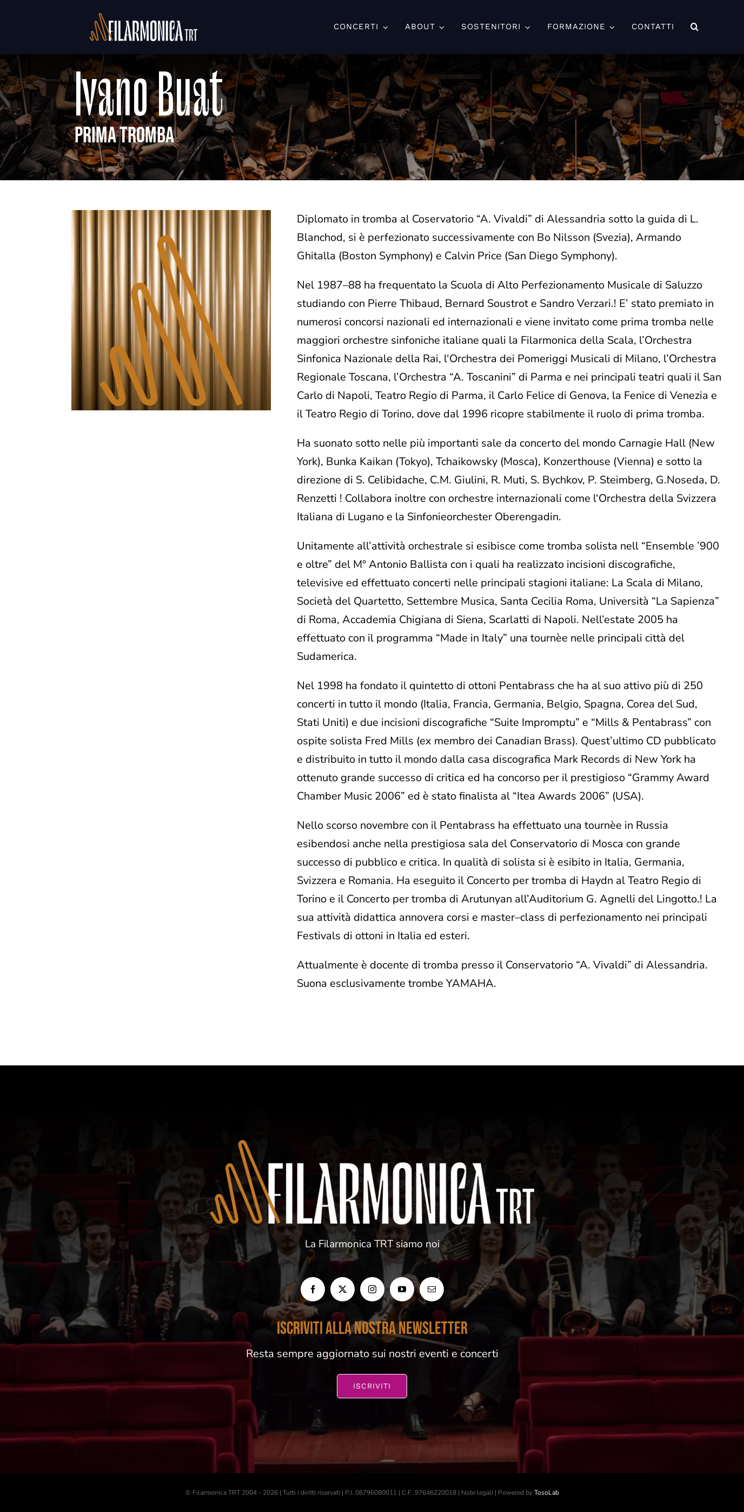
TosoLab (546, 1492)
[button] (694, 27)
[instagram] (372, 1289)
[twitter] (342, 1289)
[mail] (432, 1289)
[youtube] (402, 1289)
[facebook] (313, 1289)
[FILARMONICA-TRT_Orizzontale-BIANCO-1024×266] (143, 18)
